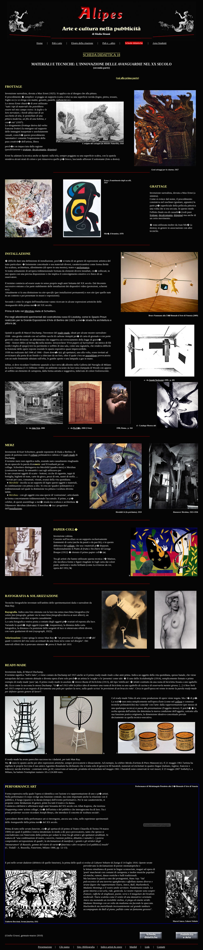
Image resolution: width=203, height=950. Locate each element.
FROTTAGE (13, 86)
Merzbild (13, 482)
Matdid (133, 946)
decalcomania (39, 149)
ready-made (63, 332)
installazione (15, 508)
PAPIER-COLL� (65, 529)
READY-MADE (15, 665)
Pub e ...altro (108, 43)
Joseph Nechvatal (156, 380)
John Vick (36, 428)
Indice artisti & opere (111, 946)
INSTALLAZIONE (17, 253)
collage (34, 454)
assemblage (91, 355)
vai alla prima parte (127, 78)
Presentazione (45, 946)
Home (39, 43)
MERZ (9, 445)
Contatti (161, 946)
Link (147, 946)
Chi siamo (64, 946)
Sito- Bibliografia (86, 946)
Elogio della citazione (82, 43)
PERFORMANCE (17, 786)
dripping (51, 149)
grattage (27, 149)
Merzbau (29, 311)
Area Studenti (160, 43)
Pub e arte (57, 43)
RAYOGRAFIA (15, 596)
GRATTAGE (158, 186)
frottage (153, 215)
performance (83, 267)
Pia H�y (77, 428)
